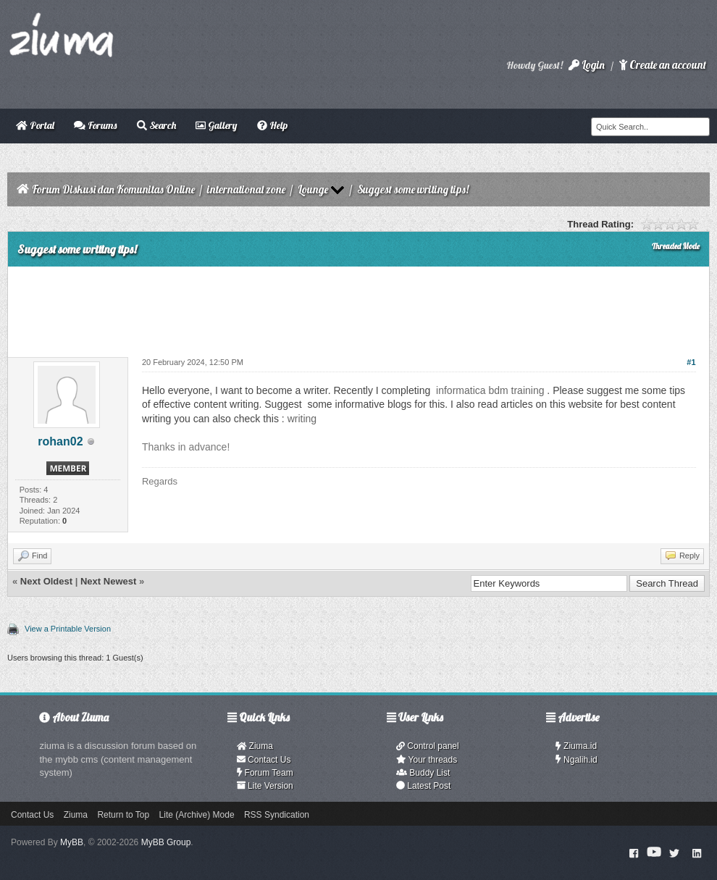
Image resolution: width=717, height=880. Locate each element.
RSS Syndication (276, 815)
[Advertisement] (358, 306)
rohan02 (60, 441)
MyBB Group (166, 842)
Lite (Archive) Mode (197, 815)
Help (272, 125)
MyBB (71, 842)
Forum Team (265, 773)
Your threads (426, 760)
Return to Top (123, 815)
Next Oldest (46, 581)
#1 (691, 362)
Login (587, 65)
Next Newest (108, 581)
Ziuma (255, 746)
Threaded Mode (676, 246)
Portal (35, 125)
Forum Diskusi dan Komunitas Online (113, 189)
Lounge (313, 189)
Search (156, 125)
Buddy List (423, 773)
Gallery (216, 125)
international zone (246, 189)
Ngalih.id (576, 760)
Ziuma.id (576, 746)
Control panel (427, 746)
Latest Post (423, 786)
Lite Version (265, 786)
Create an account (662, 65)
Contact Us (264, 760)
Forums (95, 125)
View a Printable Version (68, 628)
